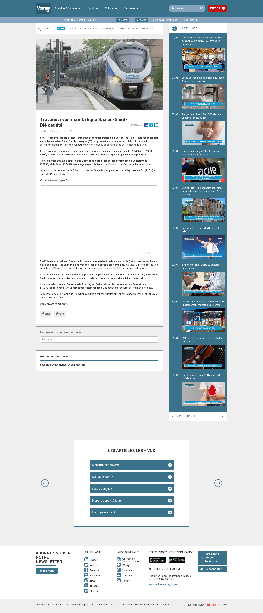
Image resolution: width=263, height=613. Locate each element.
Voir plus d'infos (184, 416)
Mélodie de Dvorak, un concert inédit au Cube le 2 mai (203, 353)
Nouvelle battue (102, 477)
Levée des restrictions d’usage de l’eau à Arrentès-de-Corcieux (203, 92)
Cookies (165, 604)
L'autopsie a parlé (103, 512)
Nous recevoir (190, 20)
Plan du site (102, 604)
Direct (215, 8)
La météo (141, 20)
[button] (45, 483)
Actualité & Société (67, 8)
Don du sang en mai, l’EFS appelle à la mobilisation (203, 390)
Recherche (201, 8)
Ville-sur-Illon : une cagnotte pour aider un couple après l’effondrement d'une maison (203, 204)
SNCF (47, 313)
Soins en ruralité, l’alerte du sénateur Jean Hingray (203, 279)
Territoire (131, 8)
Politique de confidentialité (141, 604)
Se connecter (211, 569)
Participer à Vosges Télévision (209, 557)
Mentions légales (80, 604)
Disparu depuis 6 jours (107, 500)
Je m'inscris (46, 570)
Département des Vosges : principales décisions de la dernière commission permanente (203, 54)
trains (61, 313)
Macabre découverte (106, 465)
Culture (111, 8)
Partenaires (58, 604)
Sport (93, 8)
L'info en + (88, 28)
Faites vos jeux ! (103, 489)
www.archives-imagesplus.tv (164, 584)
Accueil (74, 28)
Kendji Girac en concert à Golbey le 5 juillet (203, 243)
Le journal (123, 20)
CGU (117, 604)
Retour (44, 29)
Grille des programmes (165, 20)
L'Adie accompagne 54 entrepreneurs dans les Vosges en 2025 (203, 166)
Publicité (40, 604)
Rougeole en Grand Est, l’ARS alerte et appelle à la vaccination (203, 129)
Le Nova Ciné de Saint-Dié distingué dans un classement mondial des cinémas (203, 316)
